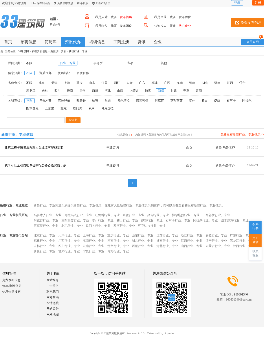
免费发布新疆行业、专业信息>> (242, 134)
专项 (130, 63)
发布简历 (126, 17)
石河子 (231, 100)
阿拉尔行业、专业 (205, 220)
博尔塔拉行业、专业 (186, 215)
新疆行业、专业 (78, 51)
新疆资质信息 (40, 51)
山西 (120, 90)
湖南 (217, 83)
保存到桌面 (43, 3)
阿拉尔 (246, 100)
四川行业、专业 (69, 246)
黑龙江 (30, 90)
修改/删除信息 (12, 286)
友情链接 (52, 303)
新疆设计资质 (58, 51)
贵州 (82, 90)
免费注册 (255, 226)
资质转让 (64, 73)
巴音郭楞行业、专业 (216, 215)
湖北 (205, 83)
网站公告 (52, 308)
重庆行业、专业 (118, 235)
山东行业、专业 (142, 235)
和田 (205, 100)
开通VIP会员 (102, 3)
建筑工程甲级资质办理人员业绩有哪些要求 (34, 147)
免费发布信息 (65, 3)
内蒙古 (134, 90)
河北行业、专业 (167, 246)
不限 (29, 63)
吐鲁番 (81, 100)
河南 (192, 83)
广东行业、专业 (240, 235)
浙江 (117, 83)
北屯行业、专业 (72, 225)
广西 (167, 83)
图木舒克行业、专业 (235, 220)
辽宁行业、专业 (216, 240)
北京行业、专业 (44, 235)
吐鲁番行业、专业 (107, 215)
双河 (92, 108)
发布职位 (185, 17)
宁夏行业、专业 (93, 251)
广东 (142, 83)
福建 (155, 83)
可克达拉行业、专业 (152, 225)
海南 (180, 83)
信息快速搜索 (11, 291)
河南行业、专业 (118, 240)
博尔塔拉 (123, 100)
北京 (42, 83)
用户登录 (255, 240)
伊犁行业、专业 (152, 220)
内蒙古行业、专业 (217, 246)
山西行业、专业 (191, 246)
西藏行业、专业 (142, 246)
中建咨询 (112, 147)
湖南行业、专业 (167, 240)
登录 (237, 2)
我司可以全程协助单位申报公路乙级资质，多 (35, 165)
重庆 (79, 83)
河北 (107, 90)
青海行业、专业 (118, 251)
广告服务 (52, 286)
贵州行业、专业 (118, 246)
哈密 (95, 100)
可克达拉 (107, 108)
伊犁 (217, 100)
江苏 (104, 83)
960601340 (241, 294)
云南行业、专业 (93, 246)
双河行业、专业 (124, 225)
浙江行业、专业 (191, 235)
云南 (70, 90)
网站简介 (52, 280)
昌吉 (108, 100)
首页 (8, 42)
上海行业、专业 (93, 235)
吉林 (45, 90)
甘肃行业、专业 (69, 251)
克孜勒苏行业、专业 (75, 220)
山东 (92, 83)
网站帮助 (52, 297)
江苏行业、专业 (167, 235)
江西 (230, 83)
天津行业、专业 (69, 235)
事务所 (98, 63)
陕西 (148, 90)
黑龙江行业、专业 (242, 240)
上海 (67, 83)
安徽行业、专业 (216, 235)
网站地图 (52, 314)
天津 (54, 83)
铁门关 (77, 108)
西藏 (95, 90)
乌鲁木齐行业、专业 (47, 215)
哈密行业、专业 (133, 215)
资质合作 (83, 73)
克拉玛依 (64, 100)
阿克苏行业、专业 (46, 220)
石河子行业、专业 (178, 220)
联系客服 (255, 253)
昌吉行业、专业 (158, 215)
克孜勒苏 (176, 100)
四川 (57, 90)
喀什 (192, 100)
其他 (164, 63)
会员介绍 (254, 41)
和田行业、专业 (127, 220)
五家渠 (49, 108)
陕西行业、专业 (244, 246)
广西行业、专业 (69, 240)
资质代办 (45, 73)
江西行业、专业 (191, 240)
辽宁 (242, 83)
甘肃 (174, 90)
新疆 (161, 90)
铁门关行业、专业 (98, 225)
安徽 (129, 83)
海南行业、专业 (93, 240)
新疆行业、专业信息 (17, 134)
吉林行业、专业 (44, 246)
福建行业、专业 (44, 240)
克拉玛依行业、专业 (78, 215)
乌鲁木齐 (45, 100)
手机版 (84, 3)
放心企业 (185, 26)
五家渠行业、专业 (46, 225)
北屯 (63, 108)
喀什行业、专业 (103, 220)
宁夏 (186, 90)
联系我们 (52, 291)
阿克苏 (159, 100)
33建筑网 (23, 51)
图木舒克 (32, 108)
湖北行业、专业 (142, 240)
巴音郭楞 (142, 100)
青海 (199, 90)
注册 (258, 2)
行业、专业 (67, 63)
